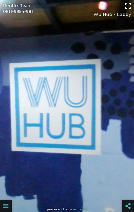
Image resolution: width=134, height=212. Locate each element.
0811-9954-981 (18, 11)
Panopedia (77, 209)
